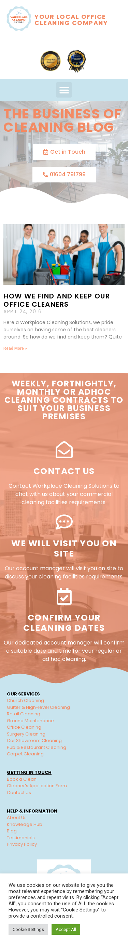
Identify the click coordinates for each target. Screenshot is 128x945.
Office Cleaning (24, 727)
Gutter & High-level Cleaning (38, 707)
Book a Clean (22, 779)
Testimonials (21, 837)
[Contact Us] (64, 449)
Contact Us (64, 471)
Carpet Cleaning (25, 754)
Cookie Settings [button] (28, 929)
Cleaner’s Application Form (37, 785)
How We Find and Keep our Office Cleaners (56, 300)
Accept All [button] (66, 929)
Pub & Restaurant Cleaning (36, 747)
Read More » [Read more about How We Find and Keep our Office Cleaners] (15, 348)
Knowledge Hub (24, 824)
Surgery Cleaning (26, 734)
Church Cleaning (25, 700)
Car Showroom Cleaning (34, 740)
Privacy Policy (22, 844)
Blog (12, 831)
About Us (17, 817)
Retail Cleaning (23, 714)
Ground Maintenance (30, 720)
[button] (64, 90)
